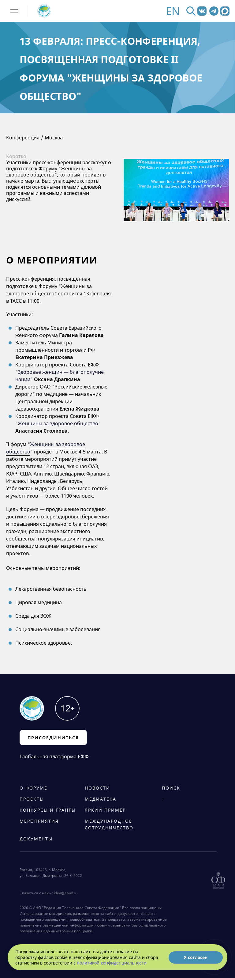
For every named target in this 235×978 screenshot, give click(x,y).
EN (173, 11)
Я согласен (195, 957)
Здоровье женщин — (44, 372)
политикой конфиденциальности (112, 963)
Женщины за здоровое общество (58, 423)
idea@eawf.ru (65, 893)
